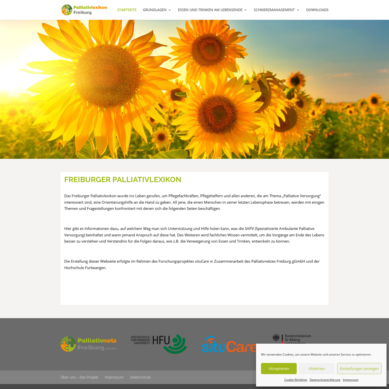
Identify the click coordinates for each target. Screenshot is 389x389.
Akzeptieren (279, 368)
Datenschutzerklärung (325, 380)
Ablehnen (317, 368)
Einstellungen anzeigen (359, 368)
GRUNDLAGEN (154, 10)
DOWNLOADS (317, 10)
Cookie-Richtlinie (295, 380)
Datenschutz (140, 377)
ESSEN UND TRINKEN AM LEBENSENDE (210, 10)
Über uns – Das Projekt (79, 377)
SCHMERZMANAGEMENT (274, 10)
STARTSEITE (126, 10)
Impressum (350, 380)
